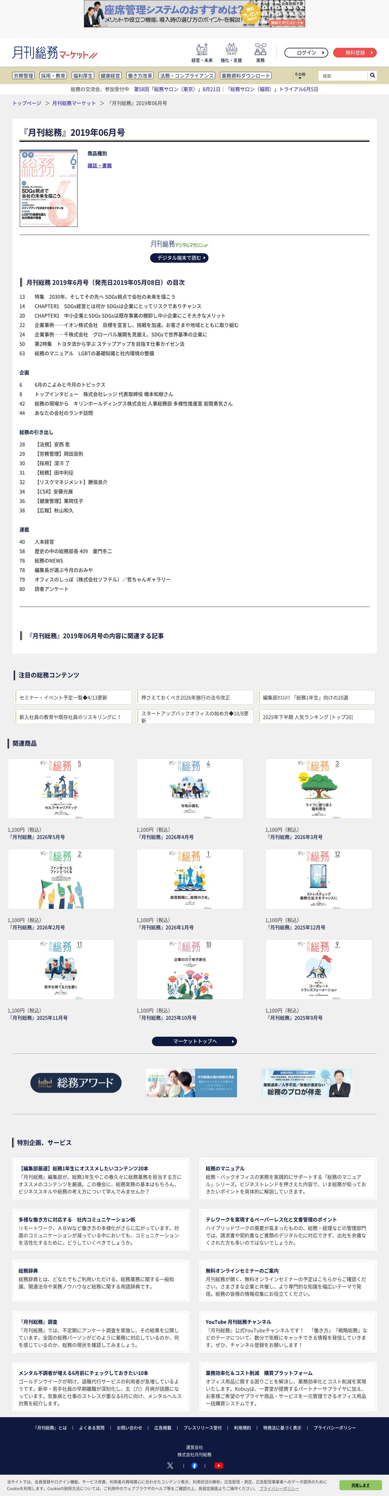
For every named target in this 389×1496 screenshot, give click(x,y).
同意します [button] (361, 1485)
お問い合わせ (129, 1427)
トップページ (26, 103)
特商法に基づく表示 (282, 1427)
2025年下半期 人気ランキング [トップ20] (308, 716)
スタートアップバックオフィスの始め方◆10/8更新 (195, 717)
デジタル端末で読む (181, 257)
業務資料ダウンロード (246, 75)
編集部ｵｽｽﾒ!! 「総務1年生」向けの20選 (305, 697)
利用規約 (242, 1427)
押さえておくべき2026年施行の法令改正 (185, 697)
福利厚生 (83, 75)
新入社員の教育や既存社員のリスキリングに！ (70, 716)
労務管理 (23, 75)
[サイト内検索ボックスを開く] (372, 76)
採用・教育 (53, 75)
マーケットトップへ (204, 1041)
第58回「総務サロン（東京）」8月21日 (177, 89)
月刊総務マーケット (74, 103)
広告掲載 (162, 1427)
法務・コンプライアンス (187, 75)
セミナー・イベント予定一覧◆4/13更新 (63, 697)
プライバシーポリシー (335, 1427)
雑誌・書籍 (100, 165)
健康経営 (110, 75)
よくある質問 (92, 1427)
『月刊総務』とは (50, 1427)
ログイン (311, 52)
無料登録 (360, 52)
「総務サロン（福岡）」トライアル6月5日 (271, 89)
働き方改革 (140, 75)
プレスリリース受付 (203, 1427)
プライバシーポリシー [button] (279, 1488)
